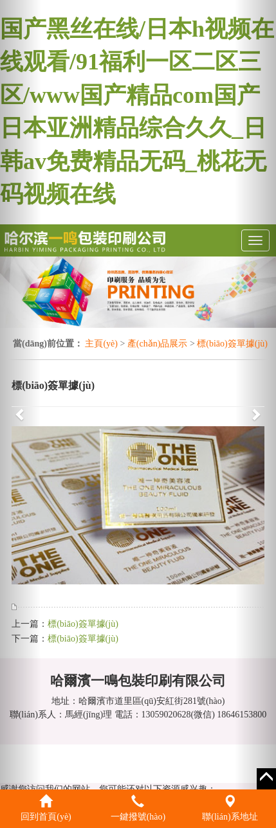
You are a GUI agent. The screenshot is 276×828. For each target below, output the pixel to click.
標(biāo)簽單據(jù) (232, 343)
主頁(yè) (101, 343)
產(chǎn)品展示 (157, 343)
